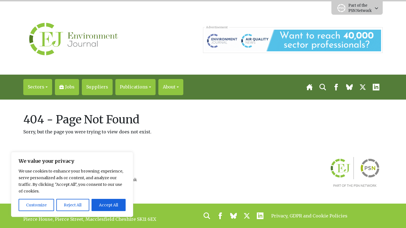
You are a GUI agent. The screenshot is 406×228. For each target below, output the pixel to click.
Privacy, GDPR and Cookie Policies (309, 216)
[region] (72, 184)
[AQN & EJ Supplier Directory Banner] (293, 40)
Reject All (73, 204)
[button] (37, 87)
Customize (36, 204)
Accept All (108, 204)
